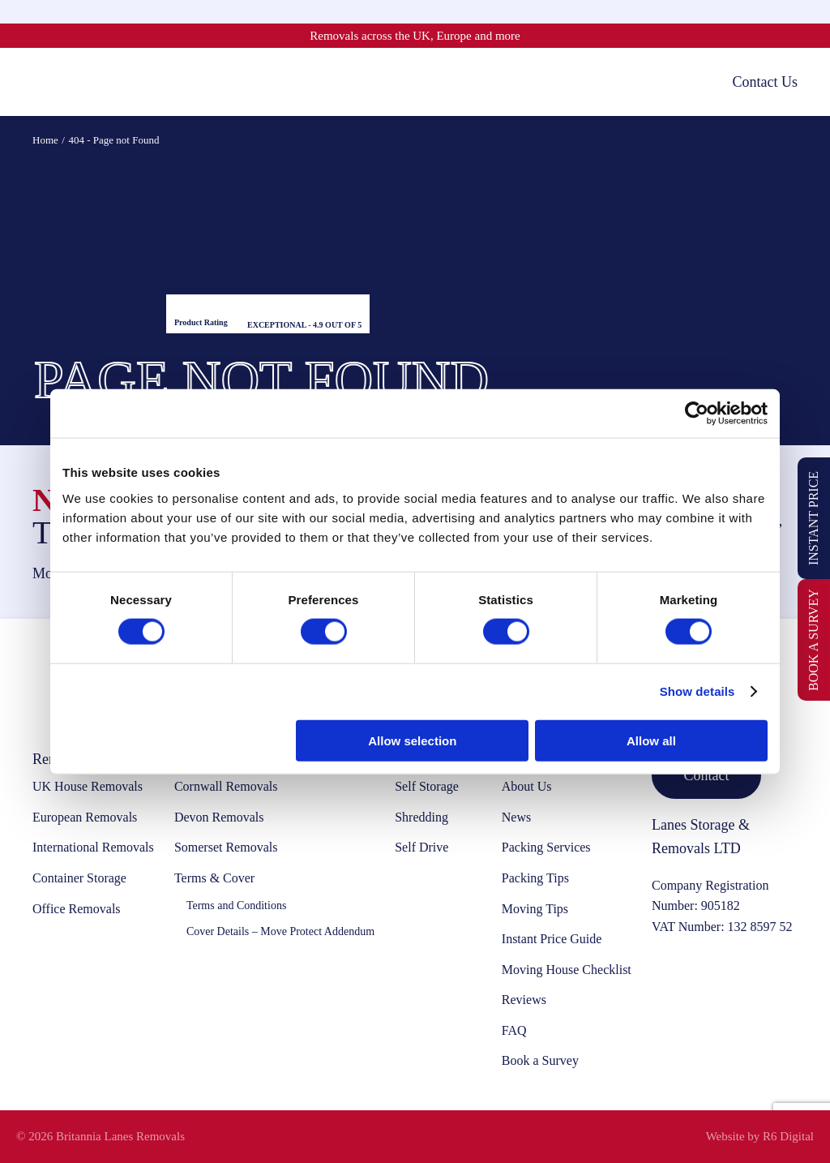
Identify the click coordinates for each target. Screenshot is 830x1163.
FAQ (514, 1030)
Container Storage (79, 878)
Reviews (524, 999)
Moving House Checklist (566, 969)
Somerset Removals (226, 847)
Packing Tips (535, 878)
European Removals (84, 817)
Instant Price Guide (552, 939)
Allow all (651, 740)
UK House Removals (87, 786)
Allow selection (412, 740)
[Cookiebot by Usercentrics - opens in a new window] (697, 413)
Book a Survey (813, 640)
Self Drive (421, 847)
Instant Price (813, 518)
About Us (527, 786)
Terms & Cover (214, 878)
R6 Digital (788, 1136)
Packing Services (546, 847)
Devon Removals (219, 817)
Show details (697, 691)
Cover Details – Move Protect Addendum (280, 931)
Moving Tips (535, 909)
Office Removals (76, 909)
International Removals (93, 847)
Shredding (421, 817)
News (516, 817)
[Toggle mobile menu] (40, 81)
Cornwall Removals (226, 786)
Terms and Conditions (236, 905)
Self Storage (427, 786)
